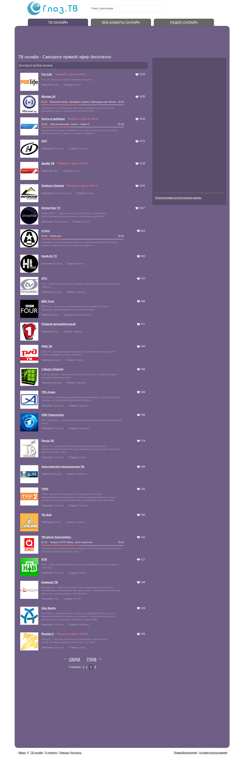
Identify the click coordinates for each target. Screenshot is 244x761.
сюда (74, 658)
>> (96, 111)
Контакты (75, 752)
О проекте (51, 752)
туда (91, 658)
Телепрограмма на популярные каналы (178, 197)
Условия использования (213, 752)
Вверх (22, 752)
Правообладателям (185, 752)
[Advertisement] (97, 39)
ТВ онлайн (36, 752)
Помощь (64, 752)
